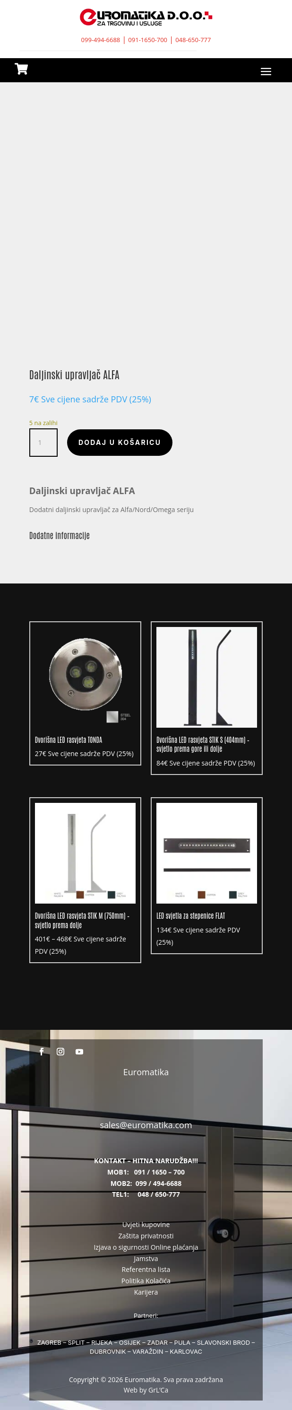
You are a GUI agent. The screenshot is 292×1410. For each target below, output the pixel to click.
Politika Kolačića (146, 1280)
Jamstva (146, 1258)
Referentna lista (146, 1269)
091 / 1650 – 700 (159, 1171)
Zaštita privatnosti (145, 1235)
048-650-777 (193, 39)
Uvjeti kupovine (146, 1224)
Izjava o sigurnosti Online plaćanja (146, 1247)
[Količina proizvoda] (43, 442)
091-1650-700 (147, 39)
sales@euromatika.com (146, 1125)
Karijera (146, 1292)
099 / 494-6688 (159, 1183)
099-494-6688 (100, 39)
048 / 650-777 (158, 1194)
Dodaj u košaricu (119, 442)
